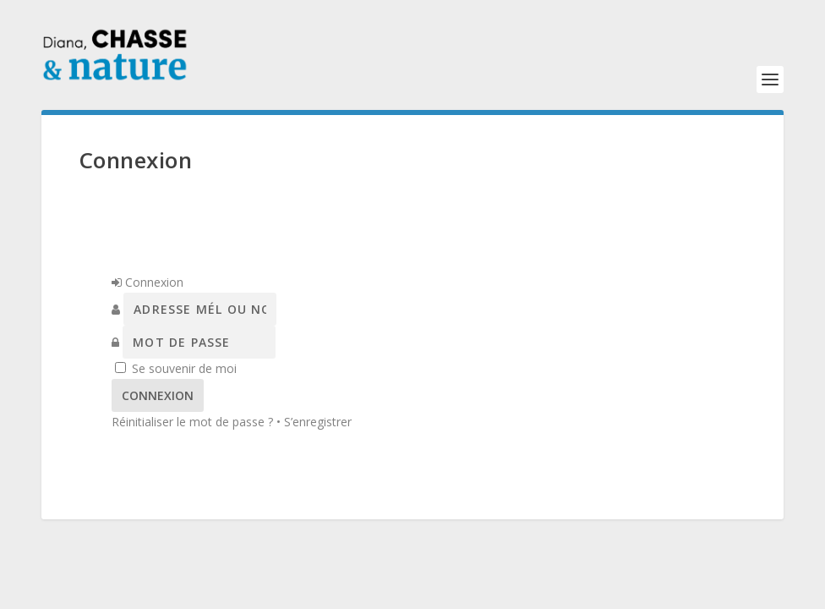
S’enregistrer (318, 422)
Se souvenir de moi (184, 368)
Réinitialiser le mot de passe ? (192, 422)
